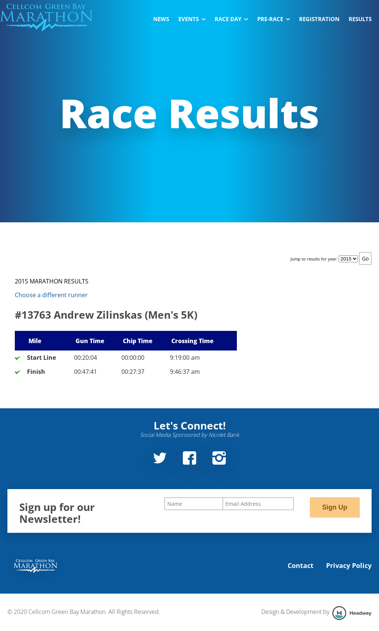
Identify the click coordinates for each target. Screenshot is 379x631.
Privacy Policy (349, 565)
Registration (319, 19)
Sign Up (334, 507)
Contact (300, 565)
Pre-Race (273, 19)
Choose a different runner (51, 295)
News (161, 19)
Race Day (231, 19)
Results (360, 19)
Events (191, 19)
